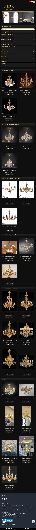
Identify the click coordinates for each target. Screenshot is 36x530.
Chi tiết (12, 94)
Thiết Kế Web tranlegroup (10, 524)
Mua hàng (7, 94)
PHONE (9, 528)
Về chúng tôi (5, 503)
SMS (27, 528)
